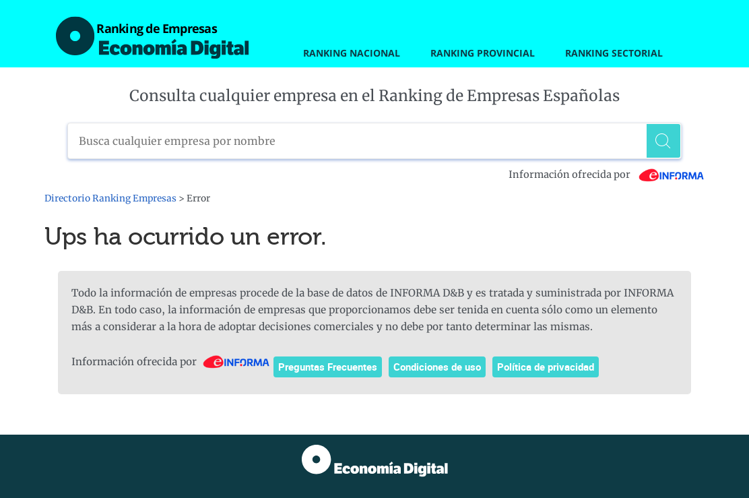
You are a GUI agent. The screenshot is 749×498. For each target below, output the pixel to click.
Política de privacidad (545, 366)
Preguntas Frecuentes (327, 366)
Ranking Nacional (351, 52)
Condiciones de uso (437, 366)
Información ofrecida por (607, 174)
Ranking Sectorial (614, 52)
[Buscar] (663, 141)
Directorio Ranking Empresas (110, 198)
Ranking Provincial (482, 52)
